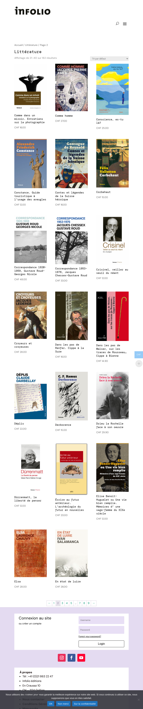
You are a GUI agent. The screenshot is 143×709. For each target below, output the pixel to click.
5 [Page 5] (71, 603)
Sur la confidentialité (85, 703)
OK (50, 703)
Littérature (31, 45)
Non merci (63, 703)
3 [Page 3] (62, 603)
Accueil (18, 45)
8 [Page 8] (84, 603)
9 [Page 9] (88, 603)
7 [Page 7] (80, 603)
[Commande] (109, 58)
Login (101, 643)
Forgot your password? (90, 636)
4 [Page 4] (67, 603)
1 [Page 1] (53, 603)
